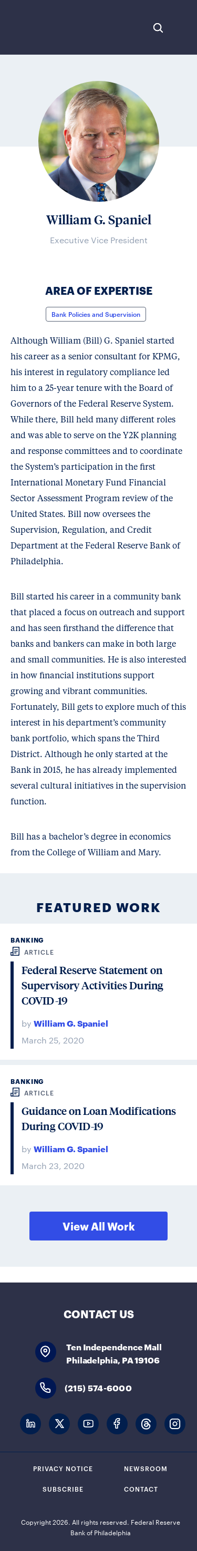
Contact (141, 1488)
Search (158, 27)
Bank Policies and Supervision (95, 313)
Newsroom (146, 1468)
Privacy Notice (63, 1468)
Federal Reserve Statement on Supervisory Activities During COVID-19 (92, 985)
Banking (27, 939)
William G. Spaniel (71, 1023)
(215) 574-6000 (98, 1387)
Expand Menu (183, 27)
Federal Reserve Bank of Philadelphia (43, 27)
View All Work (99, 1225)
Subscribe (63, 1488)
